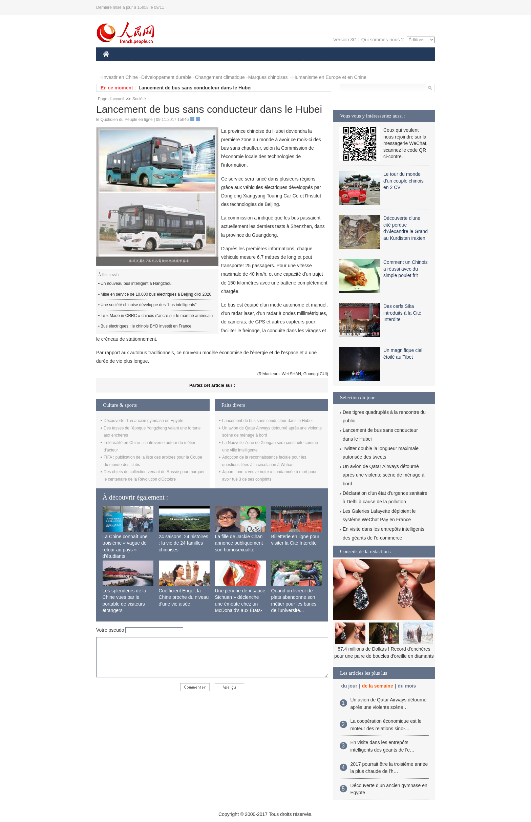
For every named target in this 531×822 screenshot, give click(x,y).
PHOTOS (410, 64)
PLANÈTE (324, 64)
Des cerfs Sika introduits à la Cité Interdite (402, 312)
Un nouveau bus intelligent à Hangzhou (136, 283)
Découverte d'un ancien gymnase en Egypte (143, 420)
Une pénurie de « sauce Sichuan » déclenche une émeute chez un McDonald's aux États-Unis (240, 604)
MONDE (175, 64)
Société (139, 99)
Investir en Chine (120, 77)
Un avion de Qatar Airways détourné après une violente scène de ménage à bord (383, 475)
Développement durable (166, 77)
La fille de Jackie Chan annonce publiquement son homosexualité (239, 543)
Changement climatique (220, 77)
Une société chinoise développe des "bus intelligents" (148, 304)
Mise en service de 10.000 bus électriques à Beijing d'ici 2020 (156, 294)
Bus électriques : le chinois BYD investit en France (146, 326)
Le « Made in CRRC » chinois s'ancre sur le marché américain (157, 315)
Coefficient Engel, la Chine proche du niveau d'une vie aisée (184, 597)
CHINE (114, 64)
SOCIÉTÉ (293, 64)
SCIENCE (233, 64)
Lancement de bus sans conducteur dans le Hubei (195, 87)
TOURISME (380, 64)
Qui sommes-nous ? (382, 39)
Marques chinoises (268, 77)
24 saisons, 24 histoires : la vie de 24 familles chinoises (183, 543)
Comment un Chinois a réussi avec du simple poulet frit (405, 268)
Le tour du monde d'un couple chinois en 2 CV (403, 180)
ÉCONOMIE (144, 64)
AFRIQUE (203, 64)
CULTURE (263, 64)
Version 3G (345, 39)
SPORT (350, 64)
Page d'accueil (111, 99)
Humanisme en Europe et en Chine (329, 77)
